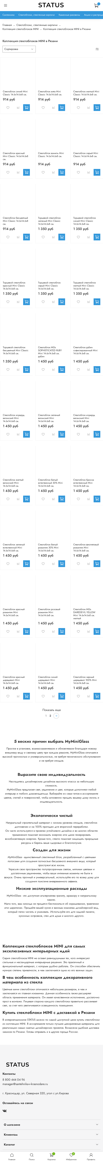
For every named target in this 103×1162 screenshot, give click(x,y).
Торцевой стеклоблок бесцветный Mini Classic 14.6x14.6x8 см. (15, 350)
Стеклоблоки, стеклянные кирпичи (36, 14)
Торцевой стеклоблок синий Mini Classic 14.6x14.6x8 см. (84, 221)
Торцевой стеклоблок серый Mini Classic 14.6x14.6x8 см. (49, 285)
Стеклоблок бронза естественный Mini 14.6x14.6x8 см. (83, 483)
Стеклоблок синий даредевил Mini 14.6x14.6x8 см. (48, 680)
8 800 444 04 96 (14, 1079)
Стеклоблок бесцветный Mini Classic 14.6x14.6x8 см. (15, 221)
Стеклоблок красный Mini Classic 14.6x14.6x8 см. (15, 156)
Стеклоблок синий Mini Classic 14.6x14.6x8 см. (15, 93)
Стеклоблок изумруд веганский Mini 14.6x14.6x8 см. (13, 418)
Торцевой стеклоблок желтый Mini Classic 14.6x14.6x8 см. (84, 285)
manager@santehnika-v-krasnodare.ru (25, 1084)
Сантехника (8, 14)
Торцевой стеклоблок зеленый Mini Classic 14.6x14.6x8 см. (49, 221)
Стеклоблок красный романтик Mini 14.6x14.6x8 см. (14, 612)
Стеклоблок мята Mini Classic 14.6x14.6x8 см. (50, 93)
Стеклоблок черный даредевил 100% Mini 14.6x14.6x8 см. (85, 680)
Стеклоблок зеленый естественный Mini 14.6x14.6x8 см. (14, 547)
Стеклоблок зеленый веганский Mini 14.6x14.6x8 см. (49, 418)
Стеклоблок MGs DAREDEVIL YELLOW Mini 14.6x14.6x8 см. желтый (84, 614)
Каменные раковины (69, 14)
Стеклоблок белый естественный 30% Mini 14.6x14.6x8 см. (50, 483)
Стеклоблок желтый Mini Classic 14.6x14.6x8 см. (86, 93)
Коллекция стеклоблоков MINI (21, 29)
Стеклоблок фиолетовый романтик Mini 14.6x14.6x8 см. (86, 547)
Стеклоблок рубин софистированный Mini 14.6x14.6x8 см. (85, 350)
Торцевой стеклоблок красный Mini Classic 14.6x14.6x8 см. (14, 285)
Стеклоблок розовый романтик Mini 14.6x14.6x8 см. (49, 612)
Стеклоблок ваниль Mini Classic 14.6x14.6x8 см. (51, 154)
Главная (7, 25)
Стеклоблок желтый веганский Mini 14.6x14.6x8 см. (13, 483)
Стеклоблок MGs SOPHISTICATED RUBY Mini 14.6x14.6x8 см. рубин (50, 352)
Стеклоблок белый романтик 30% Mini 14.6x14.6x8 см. (48, 547)
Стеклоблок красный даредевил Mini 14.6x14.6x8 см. (14, 680)
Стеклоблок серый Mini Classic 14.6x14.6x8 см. (85, 154)
